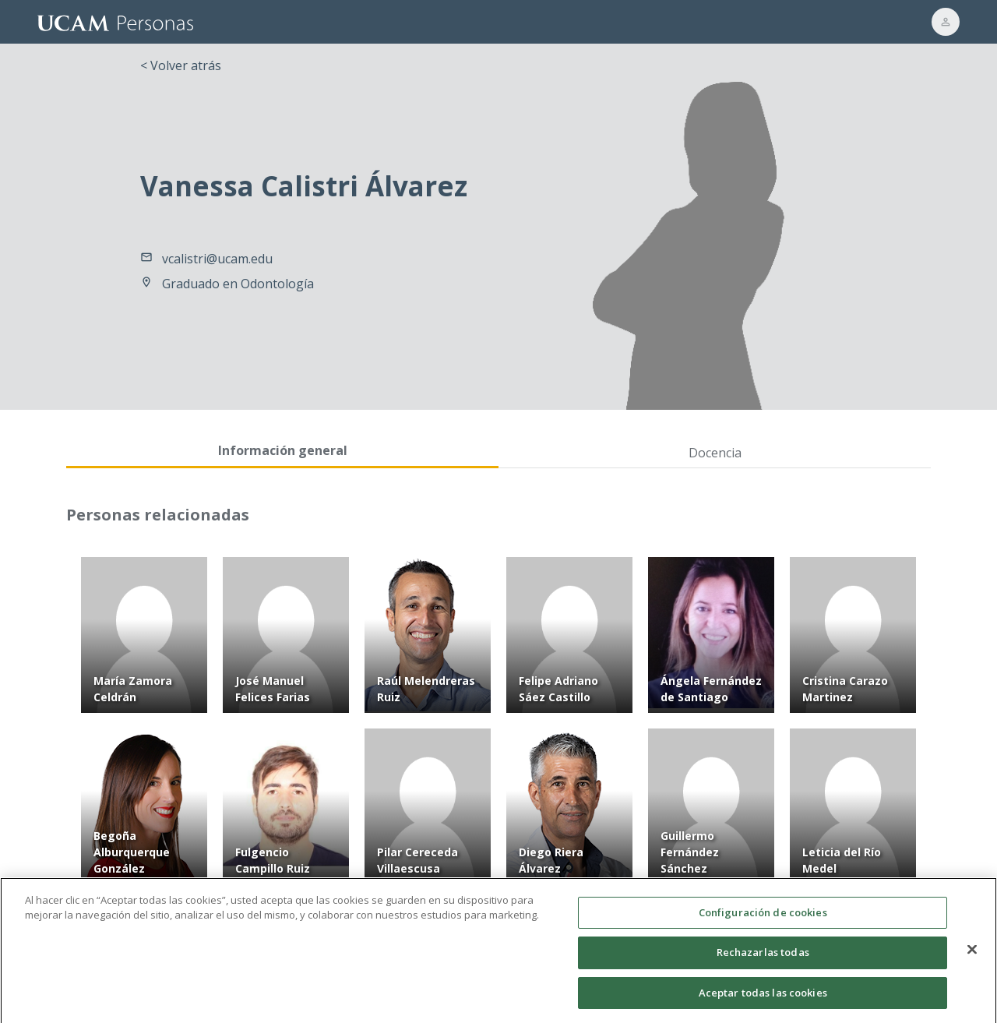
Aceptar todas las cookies (763, 999)
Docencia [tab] (715, 452)
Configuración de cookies (763, 919)
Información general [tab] (282, 450)
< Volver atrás (180, 65)
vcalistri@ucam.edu (217, 258)
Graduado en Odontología (238, 283)
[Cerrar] (972, 955)
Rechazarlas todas (763, 958)
